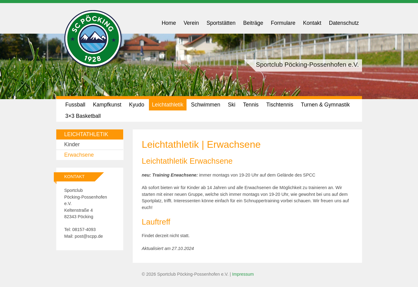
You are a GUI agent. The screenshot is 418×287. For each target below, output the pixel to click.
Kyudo (136, 105)
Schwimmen (205, 105)
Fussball (75, 105)
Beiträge (253, 23)
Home (169, 23)
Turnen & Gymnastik (325, 105)
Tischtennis (279, 105)
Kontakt (312, 23)
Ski (231, 105)
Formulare (283, 23)
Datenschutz (344, 23)
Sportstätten (220, 23)
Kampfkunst (107, 105)
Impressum (243, 274)
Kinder (72, 144)
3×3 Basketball (83, 116)
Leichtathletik (167, 105)
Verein (191, 23)
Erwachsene (79, 155)
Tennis (251, 105)
